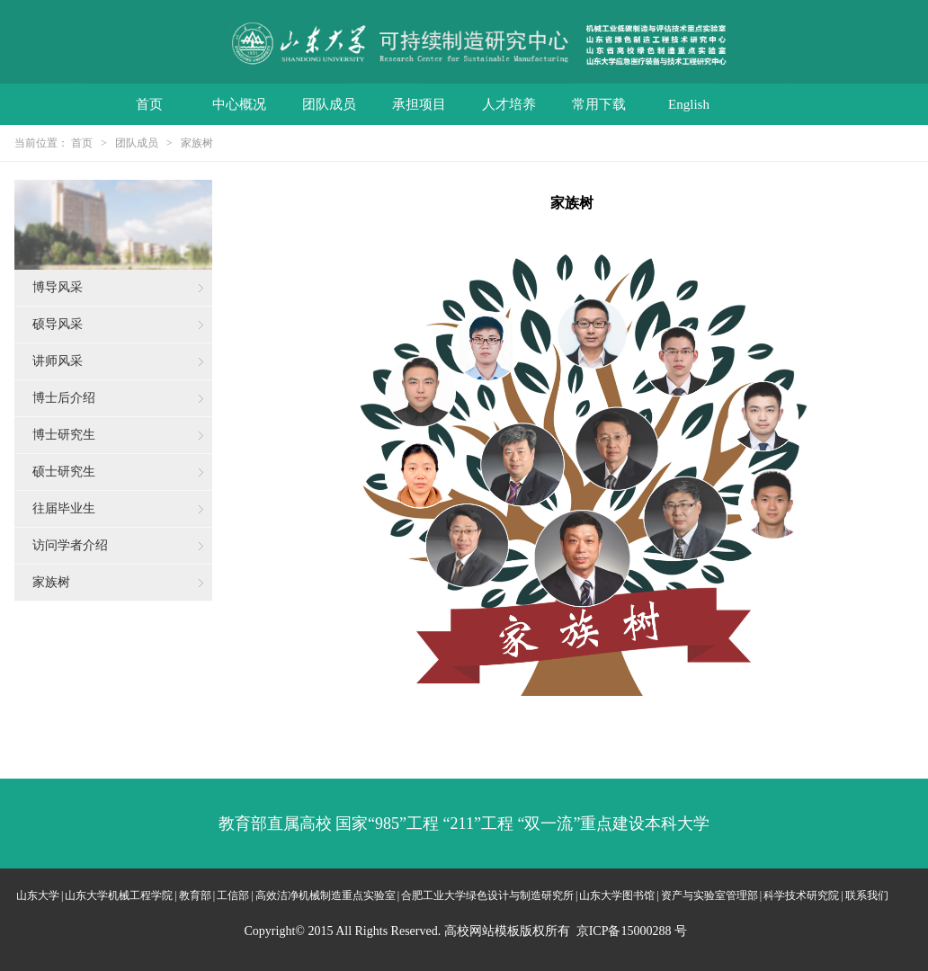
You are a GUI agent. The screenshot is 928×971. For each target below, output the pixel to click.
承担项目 (419, 104)
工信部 (233, 895)
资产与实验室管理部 (709, 895)
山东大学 (37, 895)
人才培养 (509, 104)
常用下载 (599, 104)
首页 (149, 104)
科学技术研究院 (801, 895)
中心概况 (239, 104)
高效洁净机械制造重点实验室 (325, 895)
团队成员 (329, 104)
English (688, 104)
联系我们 (866, 895)
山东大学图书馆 (617, 895)
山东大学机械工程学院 (119, 895)
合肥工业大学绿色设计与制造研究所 (487, 895)
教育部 (195, 895)
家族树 (197, 143)
